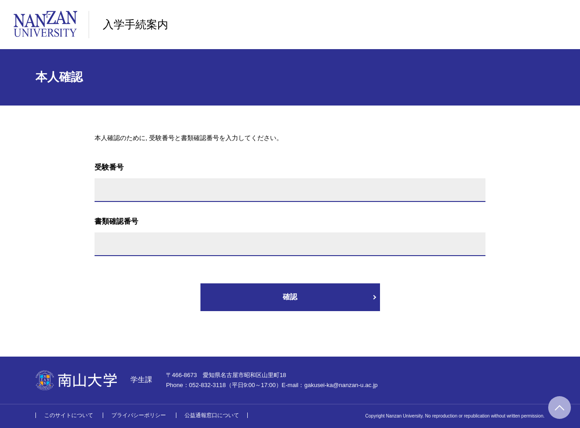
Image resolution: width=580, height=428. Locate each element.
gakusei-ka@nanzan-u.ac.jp (340, 385)
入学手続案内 (135, 24)
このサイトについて (68, 415)
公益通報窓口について (212, 415)
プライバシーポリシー (138, 415)
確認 (290, 297)
